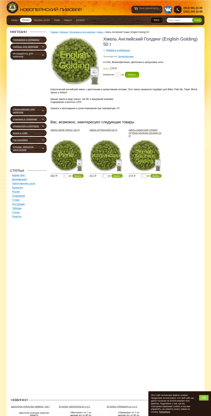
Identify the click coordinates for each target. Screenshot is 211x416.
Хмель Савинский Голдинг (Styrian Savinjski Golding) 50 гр (145, 133)
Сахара (18, 95)
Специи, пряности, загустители (23, 148)
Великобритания (126, 56)
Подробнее (164, 412)
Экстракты (20, 82)
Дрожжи (18, 76)
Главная (54, 32)
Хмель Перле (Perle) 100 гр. (65, 130)
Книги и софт (20, 133)
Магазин (64, 32)
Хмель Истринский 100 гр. (104, 130)
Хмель (17, 69)
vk (168, 10)
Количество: (109, 75)
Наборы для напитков (25, 46)
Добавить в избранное (118, 50)
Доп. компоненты (24, 101)
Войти (156, 20)
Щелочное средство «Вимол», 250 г (30, 407)
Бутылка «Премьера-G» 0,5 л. (122, 407)
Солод (17, 63)
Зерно (17, 89)
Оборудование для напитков (24, 111)
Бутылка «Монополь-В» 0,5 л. (74, 407)
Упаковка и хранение (25, 119)
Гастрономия (20, 139)
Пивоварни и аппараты (26, 39)
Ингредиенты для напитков (23, 55)
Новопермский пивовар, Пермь (44, 7)
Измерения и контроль (26, 126)
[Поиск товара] (184, 20)
